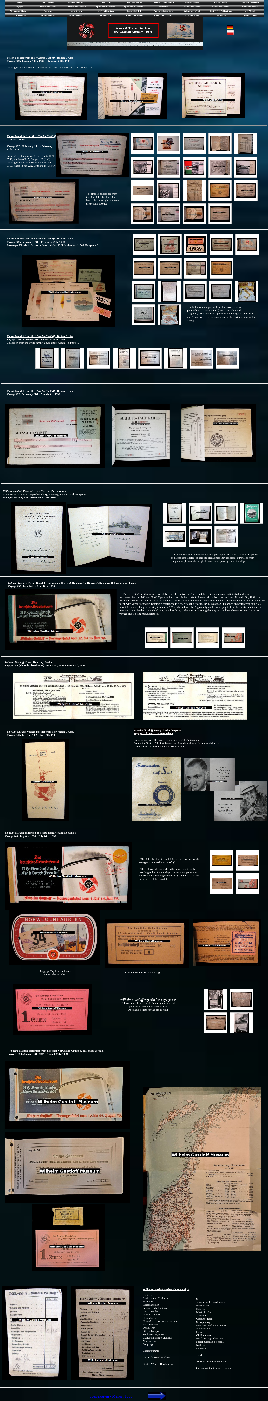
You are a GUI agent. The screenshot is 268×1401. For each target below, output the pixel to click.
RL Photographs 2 (77, 15)
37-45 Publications (106, 11)
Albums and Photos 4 (19, 11)
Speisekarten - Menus (105, 7)
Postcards (48, 11)
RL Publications (192, 15)
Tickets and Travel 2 (77, 7)
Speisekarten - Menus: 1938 (110, 1396)
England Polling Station (163, 2)
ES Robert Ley (19, 15)
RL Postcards (106, 15)
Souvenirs (163, 7)
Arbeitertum (76, 11)
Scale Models (249, 11)
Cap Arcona (221, 15)
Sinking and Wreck (192, 11)
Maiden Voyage (192, 2)
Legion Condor (221, 2)
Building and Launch (77, 2)
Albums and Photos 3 (249, 7)
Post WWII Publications (221, 11)
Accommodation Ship (163, 11)
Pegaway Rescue (134, 2)
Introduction (48, 2)
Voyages (19, 7)
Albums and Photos (191, 7)
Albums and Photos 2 (221, 7)
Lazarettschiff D (134, 11)
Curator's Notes (250, 15)
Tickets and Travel (48, 7)
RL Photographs (48, 15)
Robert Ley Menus (134, 15)
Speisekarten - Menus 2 (134, 7)
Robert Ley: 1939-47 (163, 15)
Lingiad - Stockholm (250, 2)
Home (19, 2)
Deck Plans (106, 2)
